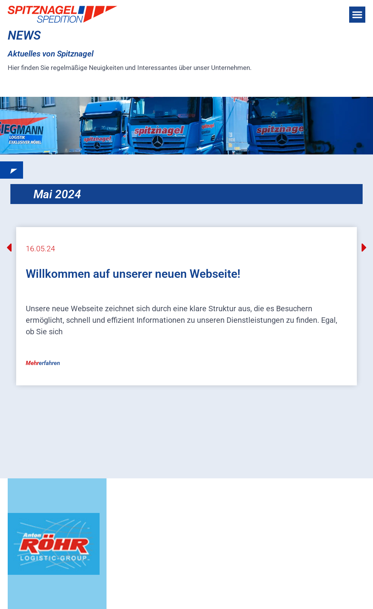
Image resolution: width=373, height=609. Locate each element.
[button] (357, 15)
